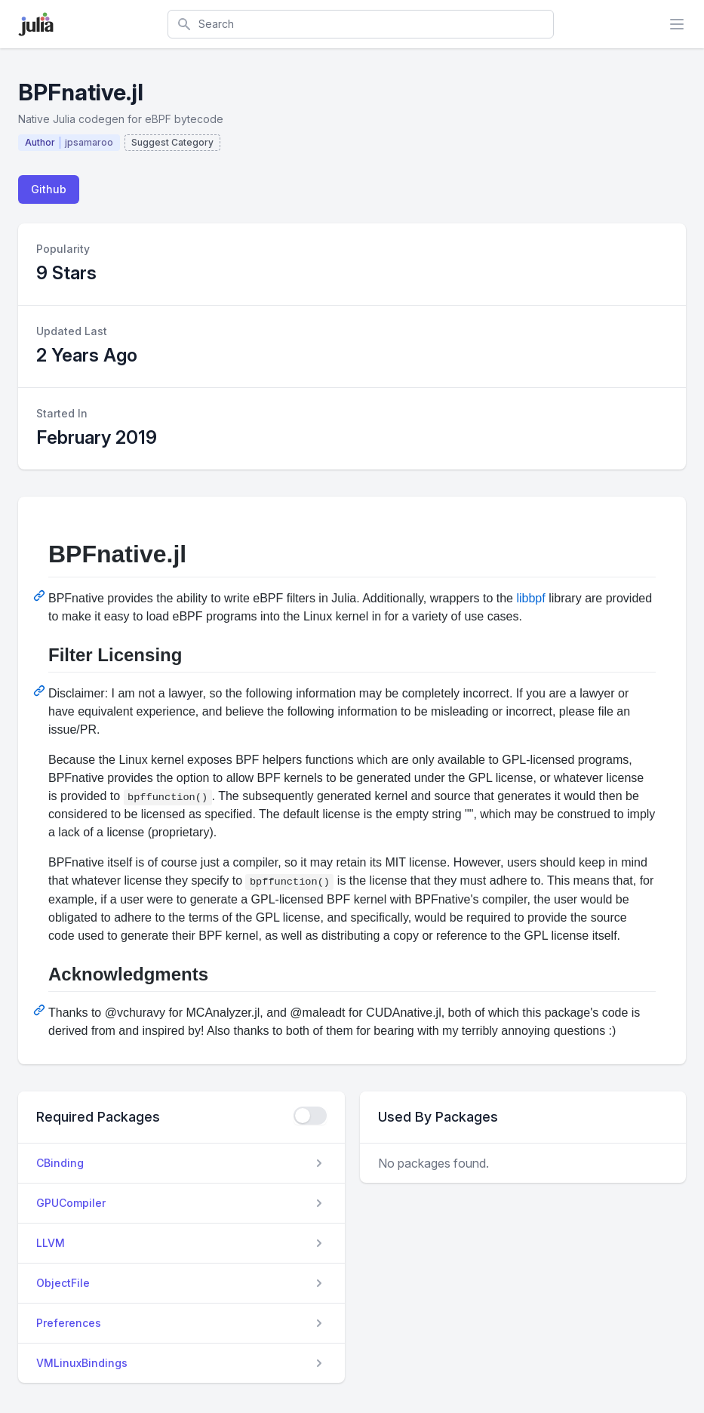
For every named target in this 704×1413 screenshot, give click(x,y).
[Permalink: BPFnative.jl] (40, 596)
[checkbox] (310, 1116)
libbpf (530, 598)
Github (48, 189)
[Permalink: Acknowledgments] (40, 1010)
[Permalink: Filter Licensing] (40, 691)
